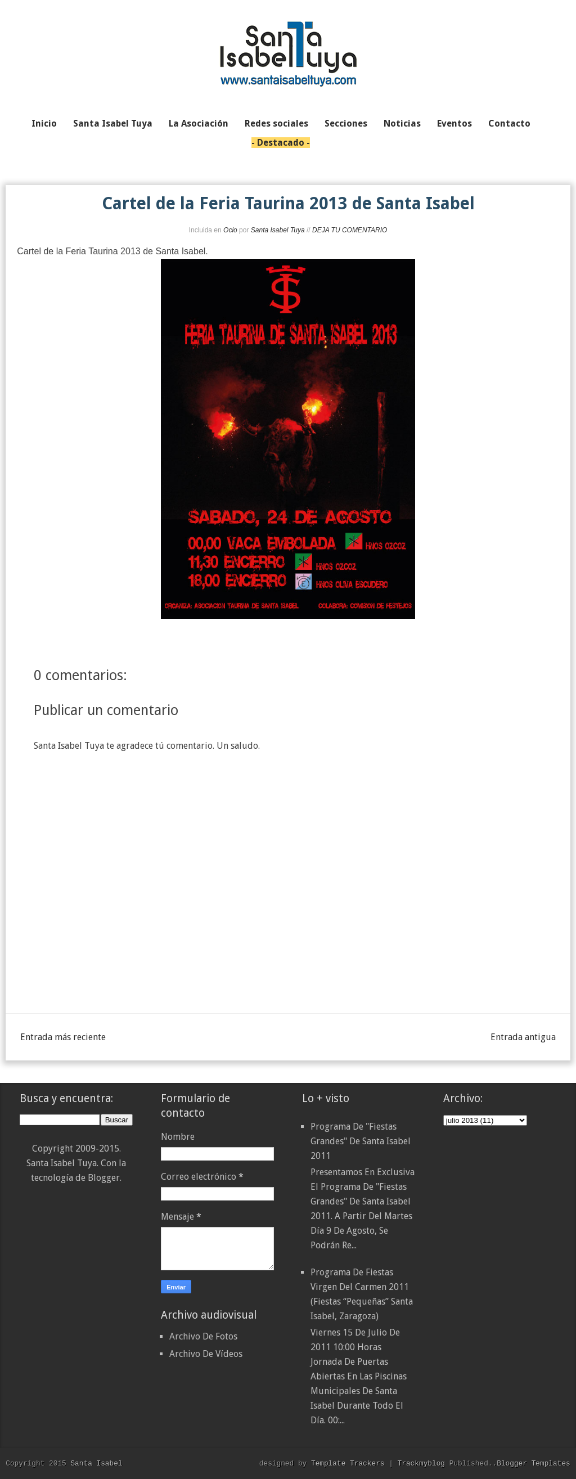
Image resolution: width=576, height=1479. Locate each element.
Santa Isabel (96, 1463)
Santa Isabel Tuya (278, 230)
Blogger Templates (533, 1463)
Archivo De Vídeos (205, 1353)
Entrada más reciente (63, 1037)
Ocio (230, 230)
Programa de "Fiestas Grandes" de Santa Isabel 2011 (360, 1141)
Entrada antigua (523, 1037)
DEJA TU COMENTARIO (349, 230)
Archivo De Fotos (203, 1336)
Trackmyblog (421, 1463)
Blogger (104, 1177)
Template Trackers (348, 1463)
